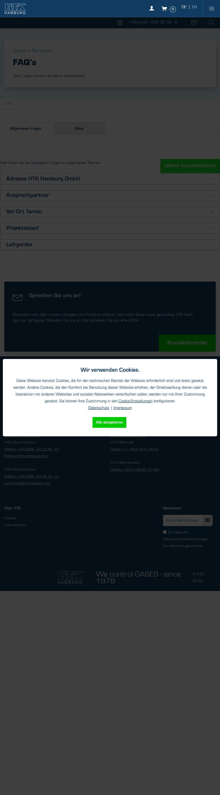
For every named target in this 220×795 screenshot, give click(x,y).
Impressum (123, 408)
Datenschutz (98, 408)
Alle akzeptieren (109, 422)
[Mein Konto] (153, 11)
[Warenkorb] (169, 8)
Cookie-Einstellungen (135, 401)
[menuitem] (211, 8)
